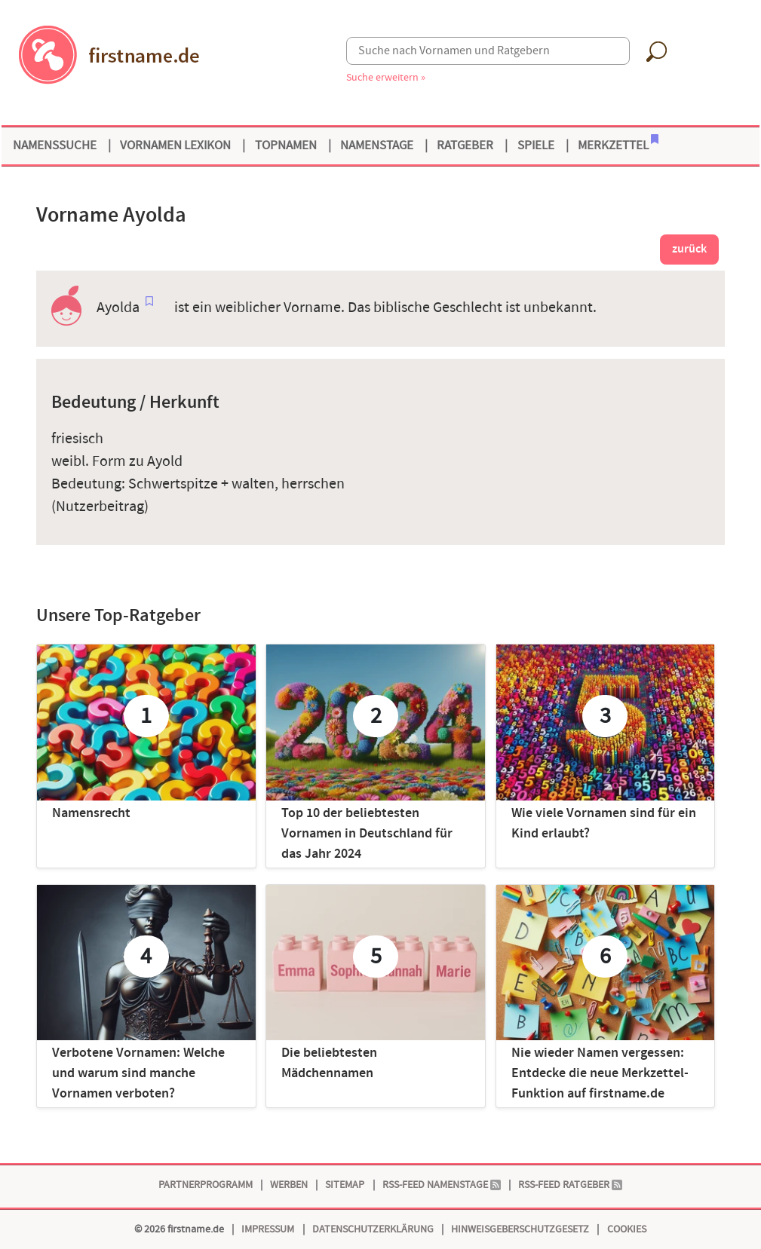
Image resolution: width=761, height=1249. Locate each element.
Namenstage (376, 145)
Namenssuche (55, 145)
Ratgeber (465, 145)
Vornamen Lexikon (175, 145)
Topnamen (286, 145)
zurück (689, 249)
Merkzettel (618, 144)
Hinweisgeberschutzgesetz (520, 1229)
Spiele (535, 145)
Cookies (626, 1229)
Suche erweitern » (385, 77)
